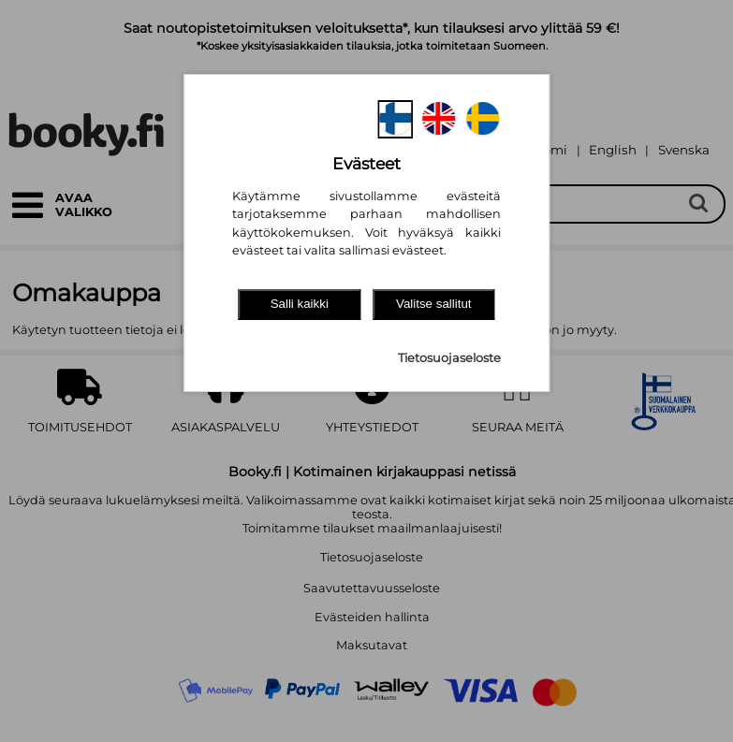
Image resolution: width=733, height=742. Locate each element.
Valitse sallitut (434, 304)
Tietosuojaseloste (449, 358)
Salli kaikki (300, 304)
